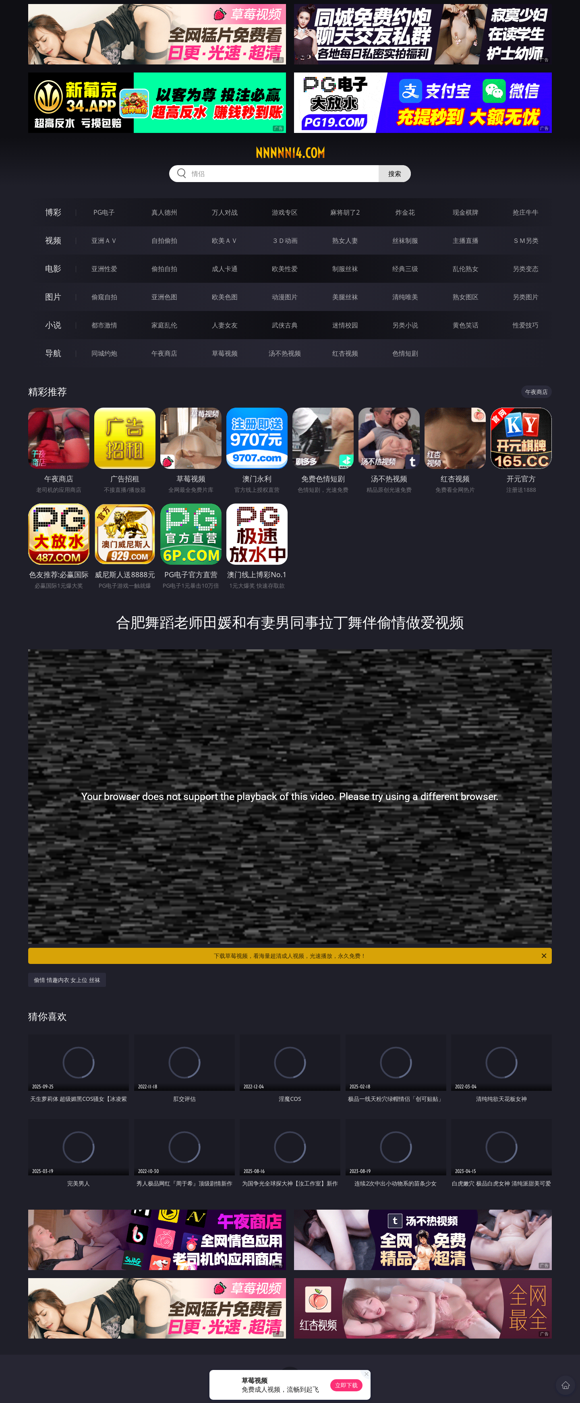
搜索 (394, 173)
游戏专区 (285, 212)
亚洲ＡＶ (104, 240)
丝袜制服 (405, 240)
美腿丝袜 (345, 296)
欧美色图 (225, 296)
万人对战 (225, 212)
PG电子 (104, 212)
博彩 (53, 212)
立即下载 (346, 1385)
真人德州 (164, 212)
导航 (53, 353)
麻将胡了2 (345, 212)
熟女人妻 (345, 240)
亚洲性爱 (104, 268)
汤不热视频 (285, 353)
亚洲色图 (164, 296)
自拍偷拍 (164, 240)
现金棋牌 (465, 212)
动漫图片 (285, 296)
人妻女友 (225, 325)
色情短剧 (405, 353)
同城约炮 (104, 353)
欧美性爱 (285, 268)
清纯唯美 (405, 296)
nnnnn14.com (290, 153)
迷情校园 (345, 325)
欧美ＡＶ (225, 240)
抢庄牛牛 (526, 212)
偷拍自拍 (164, 268)
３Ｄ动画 (285, 240)
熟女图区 (465, 296)
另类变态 (526, 268)
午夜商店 (164, 353)
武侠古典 (285, 325)
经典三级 (405, 268)
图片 (53, 296)
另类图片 (526, 296)
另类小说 (405, 325)
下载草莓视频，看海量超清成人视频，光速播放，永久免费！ (381, 956)
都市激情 (104, 325)
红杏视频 (345, 353)
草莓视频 (225, 353)
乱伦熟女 (465, 268)
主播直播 (465, 240)
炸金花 (405, 212)
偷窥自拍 (104, 296)
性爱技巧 (526, 325)
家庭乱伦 (164, 325)
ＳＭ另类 (526, 240)
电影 (53, 268)
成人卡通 (225, 268)
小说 (53, 324)
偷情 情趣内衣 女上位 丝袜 (67, 980)
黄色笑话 (465, 325)
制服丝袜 (345, 268)
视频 (53, 240)
